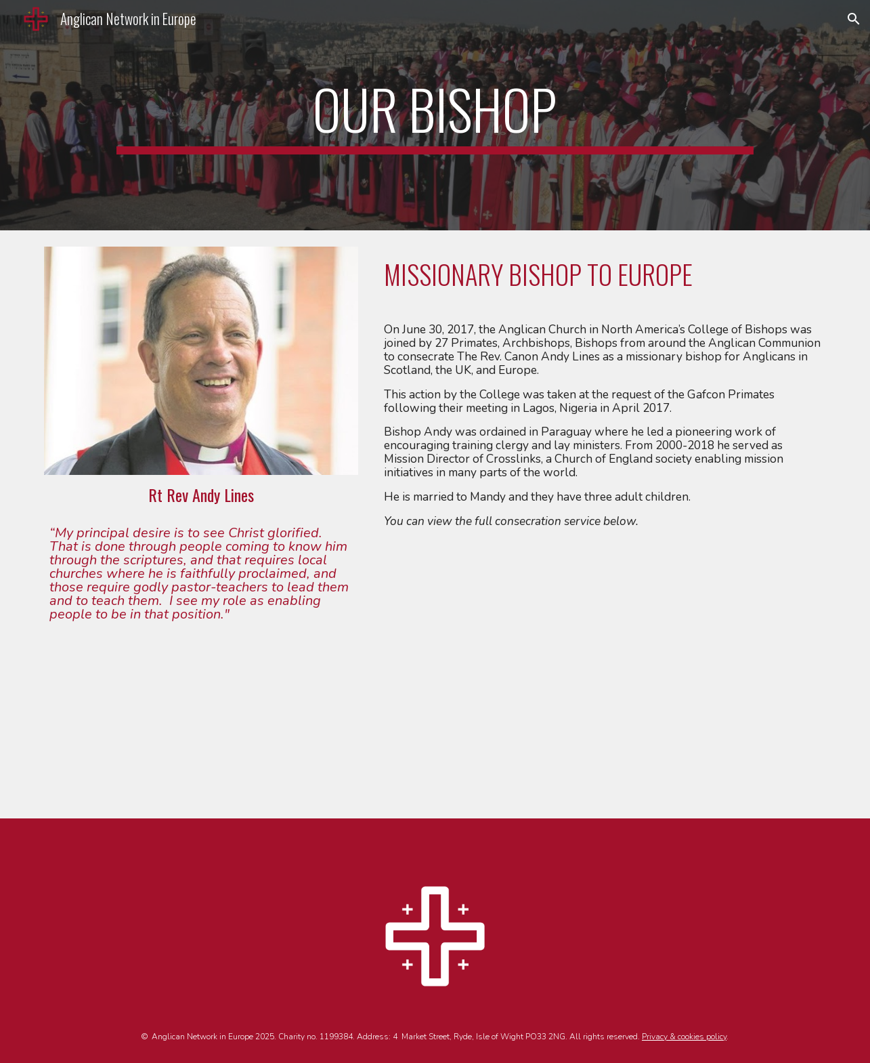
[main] (435, 115)
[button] (854, 19)
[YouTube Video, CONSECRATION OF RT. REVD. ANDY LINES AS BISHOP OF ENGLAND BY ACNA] (602, 675)
